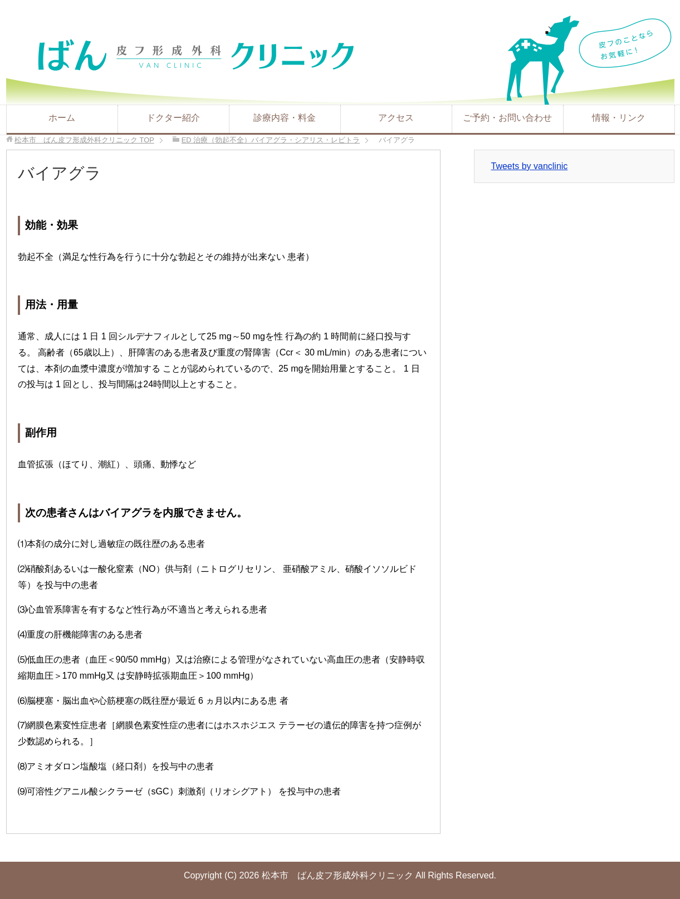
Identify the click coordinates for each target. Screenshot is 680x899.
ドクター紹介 (173, 117)
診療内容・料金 (284, 117)
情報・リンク (618, 117)
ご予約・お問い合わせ (507, 117)
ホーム (61, 117)
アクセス (396, 117)
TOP (84, 140)
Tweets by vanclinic (529, 166)
